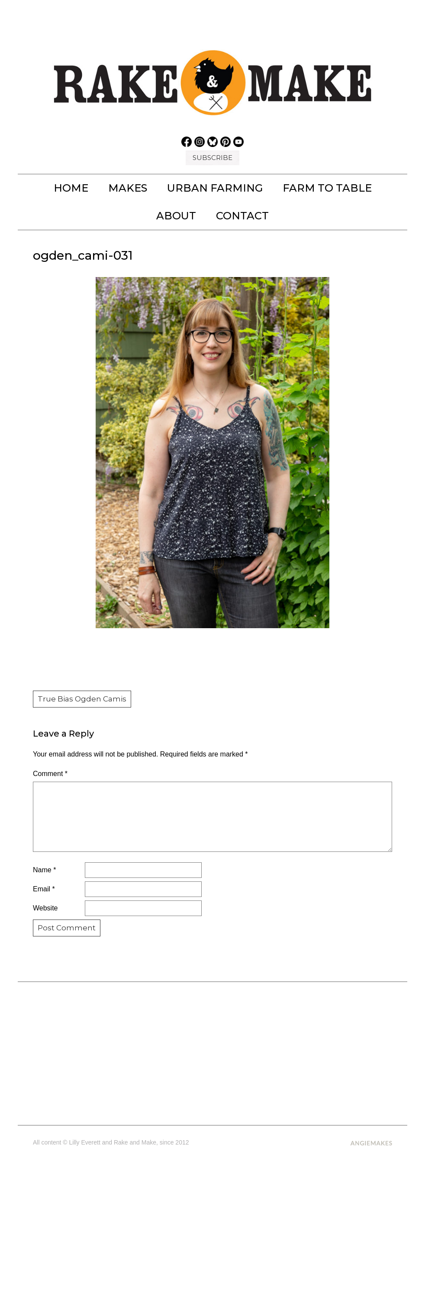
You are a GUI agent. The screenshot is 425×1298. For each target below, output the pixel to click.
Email (44, 889)
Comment (50, 773)
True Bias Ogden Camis (82, 699)
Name (44, 870)
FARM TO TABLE (327, 188)
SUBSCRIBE (212, 158)
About (176, 215)
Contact (242, 215)
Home (71, 188)
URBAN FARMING (215, 188)
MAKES (127, 188)
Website (45, 908)
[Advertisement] (212, 1050)
